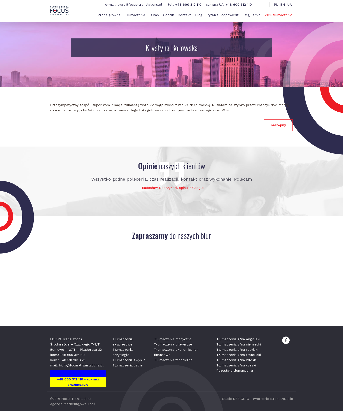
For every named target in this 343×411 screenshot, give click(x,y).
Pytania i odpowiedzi (223, 15)
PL (276, 5)
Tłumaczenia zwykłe (128, 360)
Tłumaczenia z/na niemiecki (238, 344)
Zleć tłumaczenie (278, 15)
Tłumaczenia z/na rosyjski (237, 350)
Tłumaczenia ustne (127, 365)
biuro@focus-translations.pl (139, 5)
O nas (154, 15)
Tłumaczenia (135, 15)
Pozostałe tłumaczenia (234, 371)
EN (282, 5)
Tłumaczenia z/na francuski (238, 355)
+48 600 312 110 (188, 5)
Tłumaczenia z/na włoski (236, 360)
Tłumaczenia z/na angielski (238, 339)
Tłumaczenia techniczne (173, 360)
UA (289, 5)
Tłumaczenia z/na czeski (236, 365)
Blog (198, 15)
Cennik (168, 15)
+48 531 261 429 (72, 360)
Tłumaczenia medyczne (173, 339)
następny (278, 125)
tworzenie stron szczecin (273, 399)
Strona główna (109, 15)
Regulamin (252, 15)
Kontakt (184, 15)
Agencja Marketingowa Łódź (72, 404)
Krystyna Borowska (171, 48)
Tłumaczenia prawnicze (173, 344)
